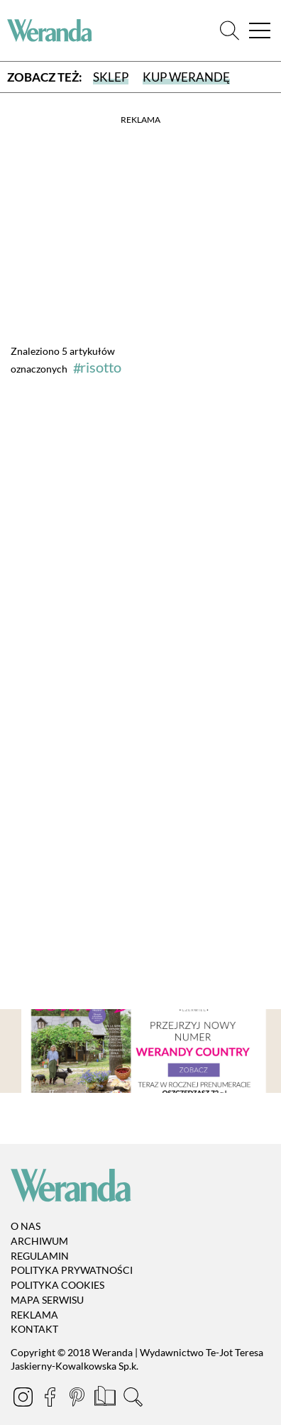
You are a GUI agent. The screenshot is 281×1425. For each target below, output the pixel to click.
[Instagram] (24, 1399)
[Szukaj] (229, 30)
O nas (25, 1226)
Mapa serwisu (47, 1300)
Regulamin (40, 1256)
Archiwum (39, 1241)
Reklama (34, 1315)
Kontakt (34, 1330)
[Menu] (260, 31)
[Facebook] (51, 1399)
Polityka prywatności (72, 1270)
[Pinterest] (78, 1399)
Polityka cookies (57, 1285)
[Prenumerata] (106, 1399)
